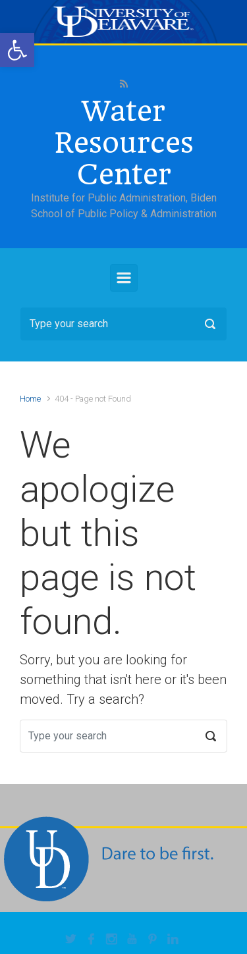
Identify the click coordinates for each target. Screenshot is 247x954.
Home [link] (30, 399)
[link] (17, 50)
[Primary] (124, 278)
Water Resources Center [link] (124, 143)
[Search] (123, 323)
